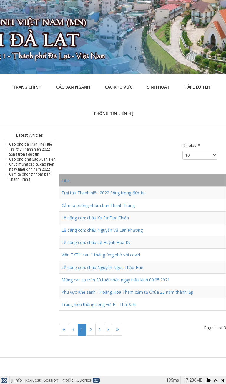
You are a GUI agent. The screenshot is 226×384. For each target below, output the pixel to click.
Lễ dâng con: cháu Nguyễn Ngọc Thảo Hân (102, 267)
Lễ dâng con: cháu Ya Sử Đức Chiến (95, 218)
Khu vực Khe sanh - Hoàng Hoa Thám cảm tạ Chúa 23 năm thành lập (127, 292)
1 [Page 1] (82, 329)
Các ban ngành (73, 87)
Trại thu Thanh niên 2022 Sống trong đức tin (104, 193)
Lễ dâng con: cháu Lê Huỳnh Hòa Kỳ (96, 242)
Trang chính (27, 87)
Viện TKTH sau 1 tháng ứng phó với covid (101, 255)
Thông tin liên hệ (113, 113)
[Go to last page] (117, 330)
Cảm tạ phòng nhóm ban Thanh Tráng (98, 205)
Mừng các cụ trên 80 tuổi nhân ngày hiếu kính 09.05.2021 (116, 280)
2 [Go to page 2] (91, 329)
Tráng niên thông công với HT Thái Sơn (99, 304)
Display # (191, 145)
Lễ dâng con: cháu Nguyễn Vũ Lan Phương (102, 230)
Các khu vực (118, 87)
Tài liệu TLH (197, 87)
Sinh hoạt (158, 87)
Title (66, 180)
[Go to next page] (108, 330)
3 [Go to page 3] (100, 329)
